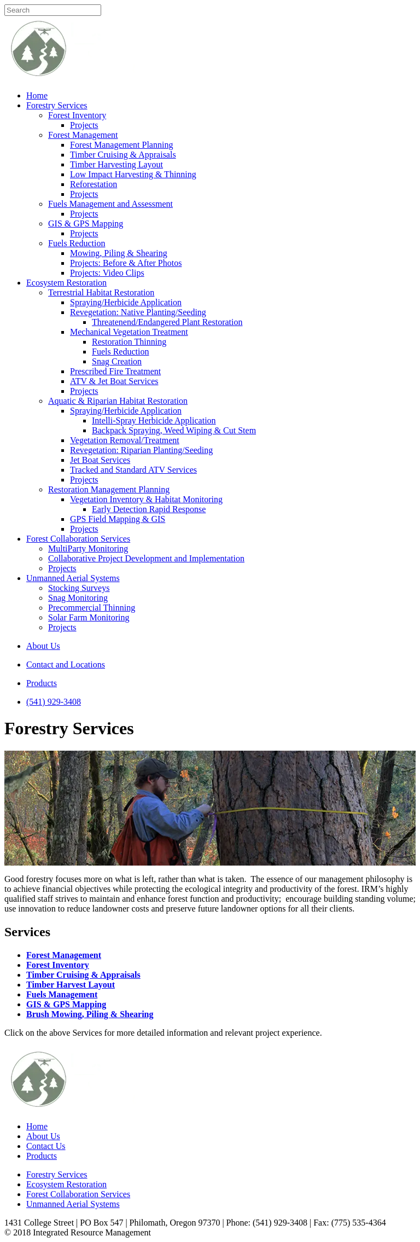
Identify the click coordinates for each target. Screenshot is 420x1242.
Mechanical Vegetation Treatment (129, 331)
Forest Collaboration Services (78, 538)
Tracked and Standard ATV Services (133, 469)
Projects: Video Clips (107, 272)
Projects (84, 125)
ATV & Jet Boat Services (114, 381)
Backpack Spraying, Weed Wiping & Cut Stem (174, 430)
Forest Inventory (77, 115)
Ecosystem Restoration (66, 282)
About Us (43, 646)
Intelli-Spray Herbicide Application (154, 420)
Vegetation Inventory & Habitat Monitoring (146, 499)
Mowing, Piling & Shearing (118, 253)
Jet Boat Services (100, 460)
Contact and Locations (65, 664)
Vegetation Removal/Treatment (124, 440)
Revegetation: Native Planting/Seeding (138, 312)
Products (41, 683)
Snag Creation (117, 361)
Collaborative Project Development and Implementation (146, 558)
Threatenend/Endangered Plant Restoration (167, 322)
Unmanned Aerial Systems (73, 578)
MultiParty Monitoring (88, 548)
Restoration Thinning (129, 341)
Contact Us (46, 1146)
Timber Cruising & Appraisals (123, 154)
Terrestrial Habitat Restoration (101, 292)
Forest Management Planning (121, 144)
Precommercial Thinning (91, 607)
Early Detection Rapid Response (149, 509)
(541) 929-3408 (53, 701)
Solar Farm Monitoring (88, 617)
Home (37, 95)
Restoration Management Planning (109, 489)
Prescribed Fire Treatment (115, 371)
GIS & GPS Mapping (85, 223)
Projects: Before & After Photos (126, 263)
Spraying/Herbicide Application (126, 302)
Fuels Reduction (76, 243)
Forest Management (83, 135)
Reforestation (93, 184)
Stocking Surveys (78, 588)
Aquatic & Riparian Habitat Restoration (118, 400)
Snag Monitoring (78, 597)
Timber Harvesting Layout (116, 164)
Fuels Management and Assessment (110, 203)
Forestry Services (57, 105)
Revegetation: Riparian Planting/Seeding (141, 450)
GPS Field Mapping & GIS (117, 519)
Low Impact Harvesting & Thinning (133, 174)
